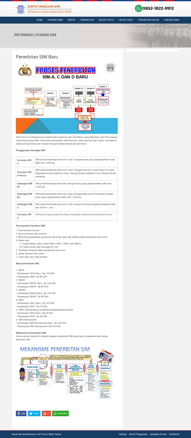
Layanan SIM (87, 20)
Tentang (122, 434)
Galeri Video (126, 20)
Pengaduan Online (148, 20)
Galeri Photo (106, 20)
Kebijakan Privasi (158, 434)
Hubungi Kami (171, 20)
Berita (71, 20)
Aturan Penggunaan (138, 434)
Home (39, 20)
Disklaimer (174, 434)
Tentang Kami (55, 20)
